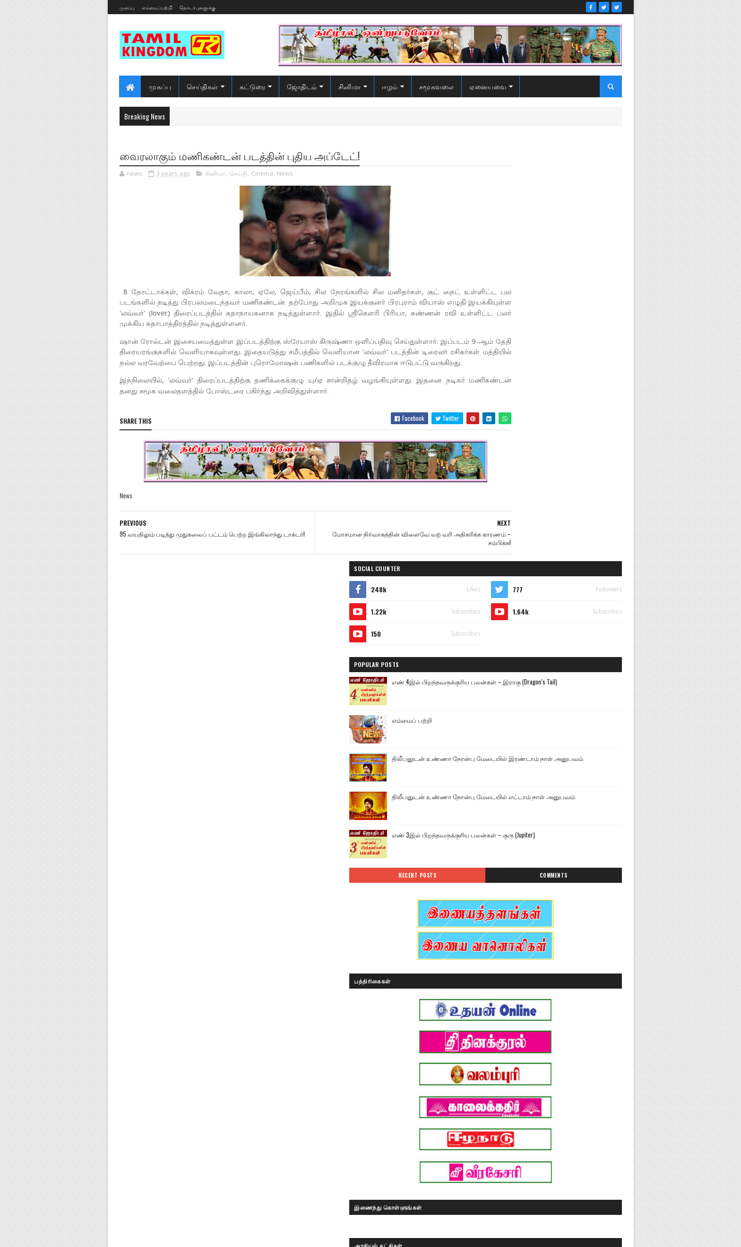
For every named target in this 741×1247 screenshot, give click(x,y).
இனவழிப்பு (544, 989)
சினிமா (349, 86)
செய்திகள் (203, 86)
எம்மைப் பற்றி (534, 305)
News (285, 175)
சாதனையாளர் (494, 1088)
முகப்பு (127, 7)
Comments (584, 461)
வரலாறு (486, 1138)
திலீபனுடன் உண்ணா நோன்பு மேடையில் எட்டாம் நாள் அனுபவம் (563, 387)
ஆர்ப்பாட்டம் (548, 972)
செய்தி (238, 175)
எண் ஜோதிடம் (495, 1038)
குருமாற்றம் (491, 1072)
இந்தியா (487, 989)
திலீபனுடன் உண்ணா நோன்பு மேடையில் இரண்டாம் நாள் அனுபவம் (567, 349)
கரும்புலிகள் (492, 1055)
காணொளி (547, 1055)
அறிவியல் (489, 972)
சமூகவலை (436, 86)
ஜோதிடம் (302, 86)
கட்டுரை (253, 86)
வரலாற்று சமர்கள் (548, 1138)
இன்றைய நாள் (495, 1005)
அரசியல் (533, 956)
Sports (483, 956)
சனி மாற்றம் (548, 1072)
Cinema (262, 175)
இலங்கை (554, 1005)
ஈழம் (390, 86)
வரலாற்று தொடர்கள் (502, 1154)
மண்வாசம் (557, 1121)
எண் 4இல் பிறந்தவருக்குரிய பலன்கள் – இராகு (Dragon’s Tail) (566, 272)
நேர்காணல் (554, 1105)
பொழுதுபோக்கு (497, 1121)
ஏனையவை (488, 86)
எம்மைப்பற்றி (157, 7)
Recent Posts (508, 461)
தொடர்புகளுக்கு (197, 7)
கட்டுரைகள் (556, 1038)
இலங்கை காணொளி (502, 1022)
